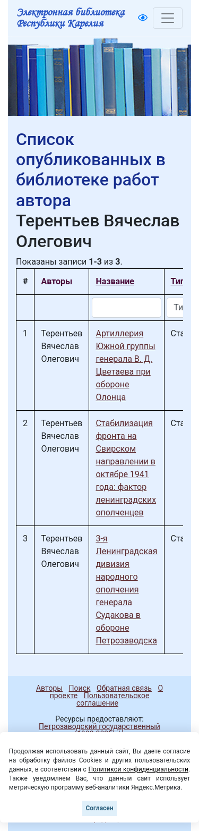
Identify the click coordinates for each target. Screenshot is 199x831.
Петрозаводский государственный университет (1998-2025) (94, 730)
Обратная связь (124, 688)
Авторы (49, 688)
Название (115, 281)
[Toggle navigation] (168, 18)
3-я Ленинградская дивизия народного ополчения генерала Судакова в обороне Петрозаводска (126, 589)
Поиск (80, 688)
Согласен (99, 808)
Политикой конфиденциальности (138, 769)
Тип (178, 281)
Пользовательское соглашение (112, 699)
